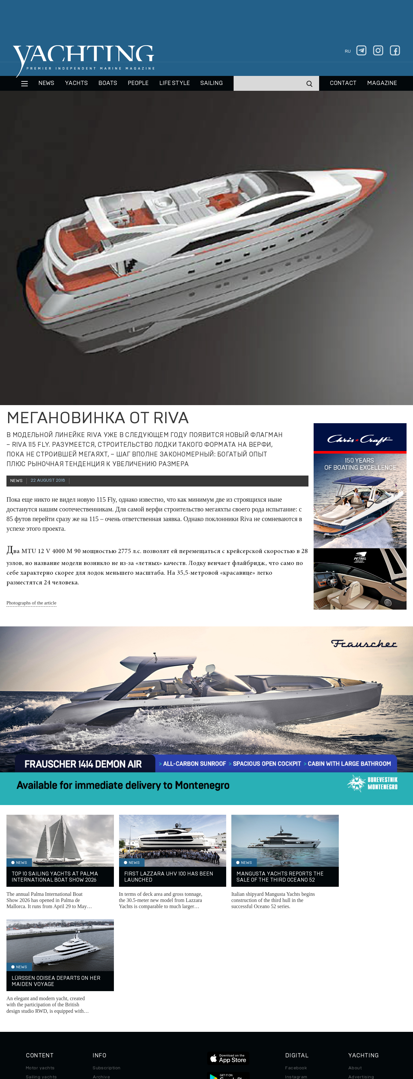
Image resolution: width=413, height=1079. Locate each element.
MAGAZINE (382, 83)
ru (348, 51)
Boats (32, 981)
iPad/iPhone (298, 990)
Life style (174, 83)
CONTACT (343, 83)
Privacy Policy (201, 1035)
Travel (33, 990)
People (138, 83)
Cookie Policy (270, 1035)
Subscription (107, 963)
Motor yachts (40, 963)
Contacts (358, 981)
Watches (35, 1017)
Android (294, 999)
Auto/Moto (38, 1008)
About (355, 963)
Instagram (296, 972)
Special (34, 999)
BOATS (107, 83)
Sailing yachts (41, 972)
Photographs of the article (31, 602)
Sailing (211, 83)
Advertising (361, 972)
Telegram (295, 981)
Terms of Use (236, 1035)
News (46, 83)
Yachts (76, 83)
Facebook (296, 963)
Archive (101, 972)
